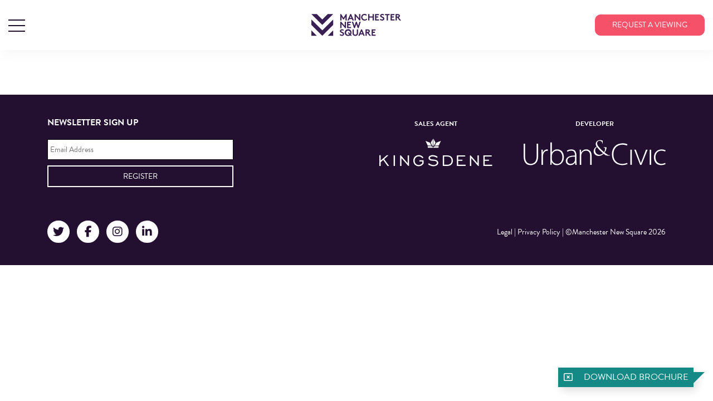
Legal (504, 232)
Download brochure (636, 377)
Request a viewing (649, 25)
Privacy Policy (538, 232)
